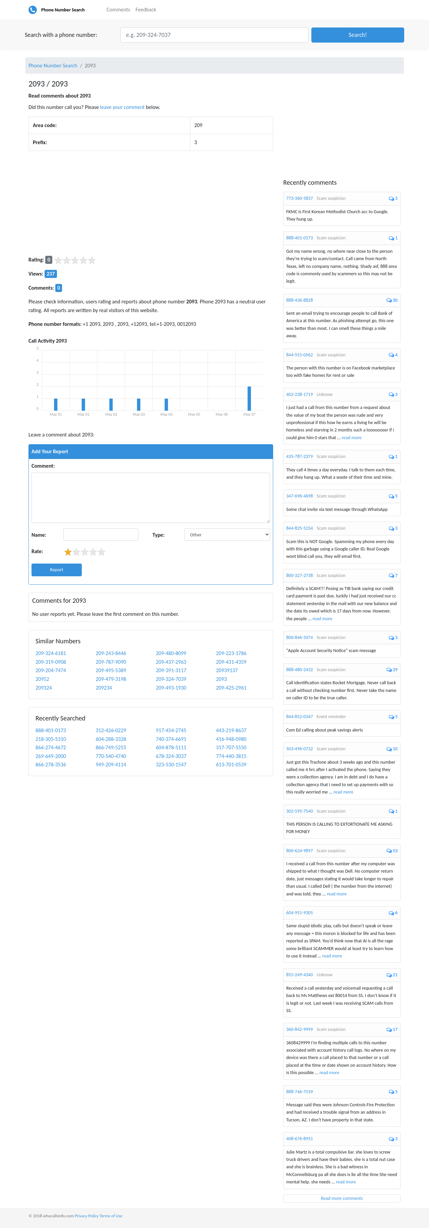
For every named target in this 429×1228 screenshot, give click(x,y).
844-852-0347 (299, 716)
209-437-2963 (171, 662)
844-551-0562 (299, 355)
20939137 (227, 670)
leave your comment (122, 107)
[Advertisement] (150, 203)
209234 (104, 688)
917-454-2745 (171, 730)
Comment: (43, 466)
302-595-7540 (299, 811)
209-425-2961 (231, 688)
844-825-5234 (299, 528)
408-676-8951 (299, 1139)
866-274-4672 (51, 747)
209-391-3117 (171, 670)
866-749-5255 (111, 747)
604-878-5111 (171, 747)
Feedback (145, 9)
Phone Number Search (63, 10)
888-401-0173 (51, 730)
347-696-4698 (299, 496)
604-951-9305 (299, 913)
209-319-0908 (51, 662)
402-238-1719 (299, 394)
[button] (357, 35)
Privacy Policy (87, 1215)
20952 (42, 679)
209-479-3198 (111, 679)
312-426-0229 (111, 730)
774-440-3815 (231, 756)
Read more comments (342, 1198)
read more (352, 438)
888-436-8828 (299, 300)
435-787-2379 (299, 456)
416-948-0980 (231, 739)
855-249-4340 (299, 975)
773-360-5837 (299, 198)
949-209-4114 (111, 764)
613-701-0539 (231, 764)
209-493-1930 (171, 688)
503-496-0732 (299, 749)
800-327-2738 (299, 575)
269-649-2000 (51, 756)
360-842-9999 (299, 1029)
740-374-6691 (171, 739)
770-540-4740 (111, 756)
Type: (158, 535)
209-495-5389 (111, 670)
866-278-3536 (51, 764)
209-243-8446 (111, 653)
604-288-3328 (111, 739)
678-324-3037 (171, 756)
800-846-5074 (299, 637)
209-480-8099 (171, 653)
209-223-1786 (231, 653)
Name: (39, 535)
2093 (221, 679)
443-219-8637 (231, 730)
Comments (118, 9)
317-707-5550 (231, 747)
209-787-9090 (111, 662)
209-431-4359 (231, 662)
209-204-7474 (51, 670)
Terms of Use (111, 1215)
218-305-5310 (51, 739)
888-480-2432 (299, 670)
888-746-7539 (299, 1092)
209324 (44, 688)
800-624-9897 (299, 851)
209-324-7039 (171, 679)
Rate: (37, 551)
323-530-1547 (171, 764)
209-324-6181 (51, 653)
